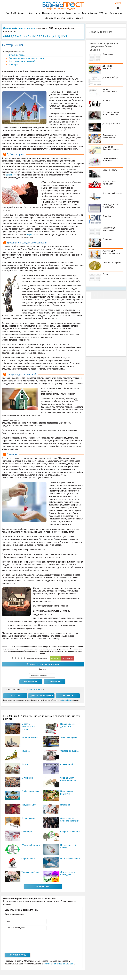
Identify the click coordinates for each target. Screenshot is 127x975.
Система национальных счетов (28, 726)
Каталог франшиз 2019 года (95, 13)
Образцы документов (55, 18)
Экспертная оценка (69, 751)
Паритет (25, 764)
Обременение (28, 859)
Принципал (107, 239)
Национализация (29, 737)
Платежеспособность (70, 859)
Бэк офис (106, 216)
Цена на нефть (109, 170)
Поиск (117, 8)
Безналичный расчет (112, 193)
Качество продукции (112, 262)
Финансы (22, 13)
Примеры (13, 64)
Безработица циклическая (108, 229)
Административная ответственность (111, 113)
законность (11, 175)
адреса (30, 234)
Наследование (28, 818)
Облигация (26, 832)
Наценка (25, 751)
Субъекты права (17, 55)
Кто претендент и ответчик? (22, 61)
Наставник (65, 805)
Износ (105, 274)
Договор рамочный (111, 124)
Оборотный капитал (30, 845)
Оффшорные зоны (30, 791)
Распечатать (68, 695)
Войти (116, 3)
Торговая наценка (68, 737)
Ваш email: (43, 669)
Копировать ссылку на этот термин (43, 664)
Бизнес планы (73, 13)
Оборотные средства (70, 832)
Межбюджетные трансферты (110, 206)
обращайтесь (66, 700)
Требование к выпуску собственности (26, 58)
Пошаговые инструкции (53, 13)
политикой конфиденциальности (58, 964)
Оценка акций (66, 764)
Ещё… (70, 18)
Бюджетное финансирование (110, 148)
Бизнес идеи (34, 13)
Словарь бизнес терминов (19, 28)
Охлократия (27, 778)
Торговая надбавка (30, 872)
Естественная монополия (108, 182)
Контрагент (107, 54)
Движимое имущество (107, 67)
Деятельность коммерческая (109, 136)
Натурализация (28, 805)
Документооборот (110, 77)
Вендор (106, 100)
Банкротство (116, 13)
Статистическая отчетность (109, 159)
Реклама (79, 18)
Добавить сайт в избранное (41, 695)
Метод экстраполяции (109, 90)
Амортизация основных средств (111, 252)
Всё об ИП (11, 13)
